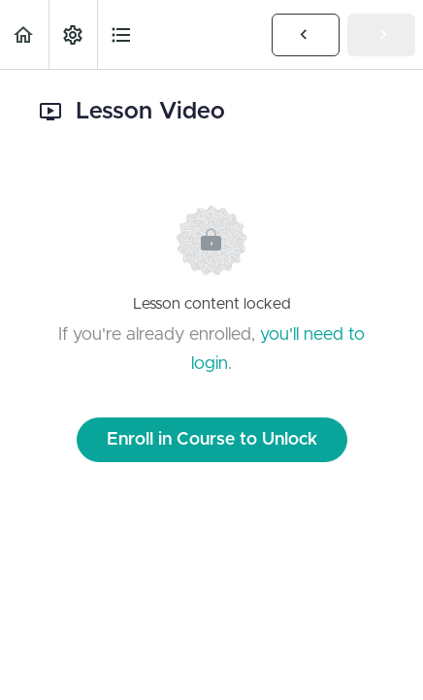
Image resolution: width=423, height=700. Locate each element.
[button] (24, 34)
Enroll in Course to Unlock (212, 440)
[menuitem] (73, 34)
